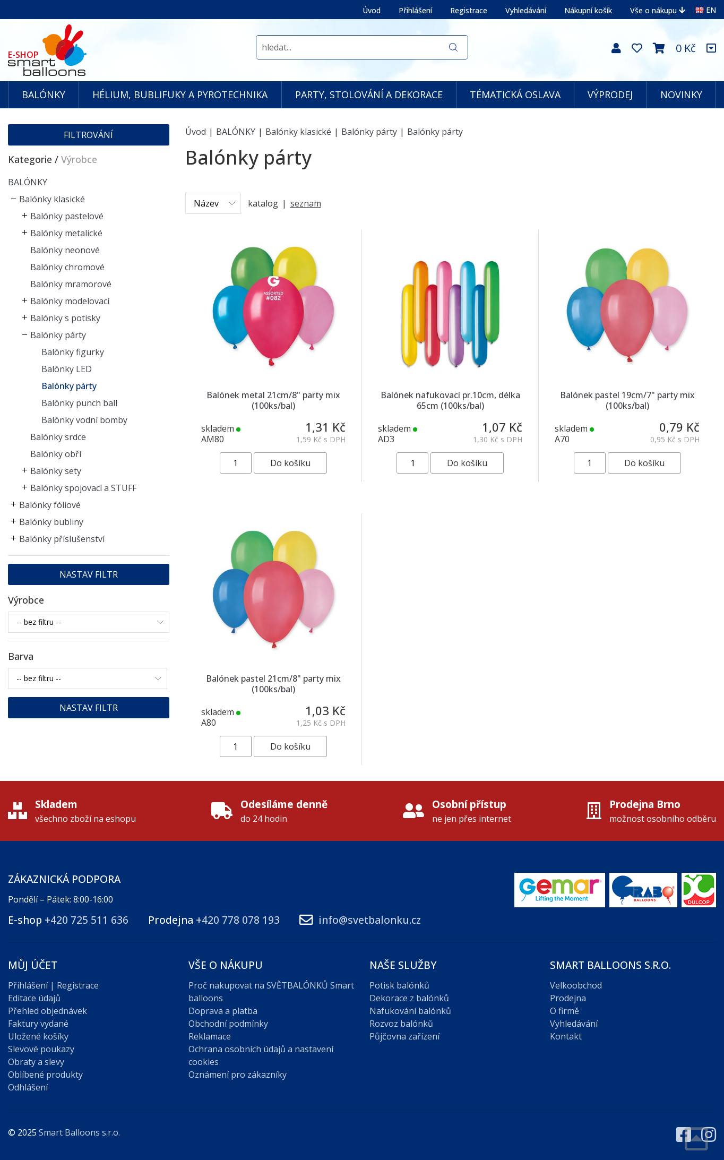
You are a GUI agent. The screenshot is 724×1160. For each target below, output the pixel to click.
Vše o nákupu (657, 10)
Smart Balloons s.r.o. (79, 1132)
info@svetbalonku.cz (369, 920)
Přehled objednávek (47, 1011)
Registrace (468, 10)
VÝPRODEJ (610, 94)
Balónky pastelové (67, 216)
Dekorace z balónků (409, 998)
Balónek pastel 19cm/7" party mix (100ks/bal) (627, 400)
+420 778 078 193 (238, 920)
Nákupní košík (588, 10)
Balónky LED (66, 369)
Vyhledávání (525, 10)
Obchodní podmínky (228, 1023)
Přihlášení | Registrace (53, 985)
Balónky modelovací (69, 301)
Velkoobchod (576, 985)
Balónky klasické (52, 199)
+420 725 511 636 (86, 920)
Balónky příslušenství (62, 539)
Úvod (372, 10)
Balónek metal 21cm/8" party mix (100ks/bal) (273, 400)
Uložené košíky (38, 1036)
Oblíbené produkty (45, 1074)
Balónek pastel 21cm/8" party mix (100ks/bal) (273, 683)
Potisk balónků (399, 985)
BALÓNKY (43, 94)
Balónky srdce (58, 437)
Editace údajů (34, 998)
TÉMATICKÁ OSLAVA (515, 94)
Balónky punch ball (79, 403)
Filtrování (88, 135)
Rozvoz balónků (401, 1023)
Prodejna (568, 998)
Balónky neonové (65, 250)
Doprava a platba (222, 1011)
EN (705, 10)
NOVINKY (681, 94)
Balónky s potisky (65, 318)
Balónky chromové (67, 267)
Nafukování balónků (410, 1011)
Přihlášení (415, 10)
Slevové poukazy (41, 1049)
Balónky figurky (72, 352)
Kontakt (566, 1036)
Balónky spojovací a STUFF (83, 488)
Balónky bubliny (51, 522)
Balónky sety (55, 471)
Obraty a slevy (36, 1062)
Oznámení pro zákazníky (237, 1074)
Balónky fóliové (50, 505)
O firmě (564, 1011)
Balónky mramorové (70, 284)
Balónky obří (55, 454)
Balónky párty (58, 335)
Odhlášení (28, 1087)
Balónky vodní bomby (84, 420)
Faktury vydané (38, 1023)
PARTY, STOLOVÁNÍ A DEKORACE (369, 94)
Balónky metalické (66, 233)
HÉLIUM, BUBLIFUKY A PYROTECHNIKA (180, 94)
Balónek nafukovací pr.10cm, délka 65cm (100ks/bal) (450, 400)
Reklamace (209, 1036)
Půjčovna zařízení (404, 1036)
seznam (305, 203)
